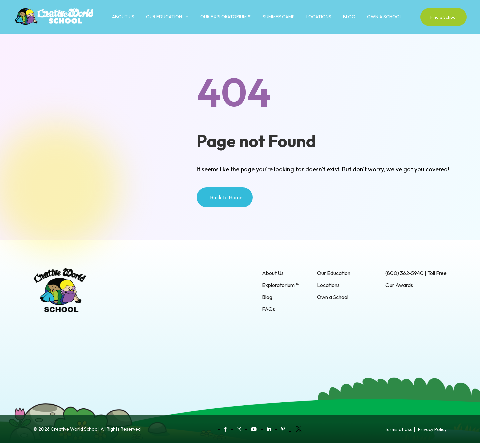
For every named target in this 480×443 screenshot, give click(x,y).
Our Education (164, 17)
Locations (318, 17)
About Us (123, 17)
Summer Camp (279, 17)
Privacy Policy (432, 429)
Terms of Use (399, 429)
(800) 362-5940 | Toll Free (416, 273)
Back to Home (226, 197)
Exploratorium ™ (280, 285)
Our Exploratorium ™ (225, 17)
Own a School (384, 17)
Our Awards (399, 285)
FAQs (268, 309)
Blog (349, 17)
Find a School (443, 17)
